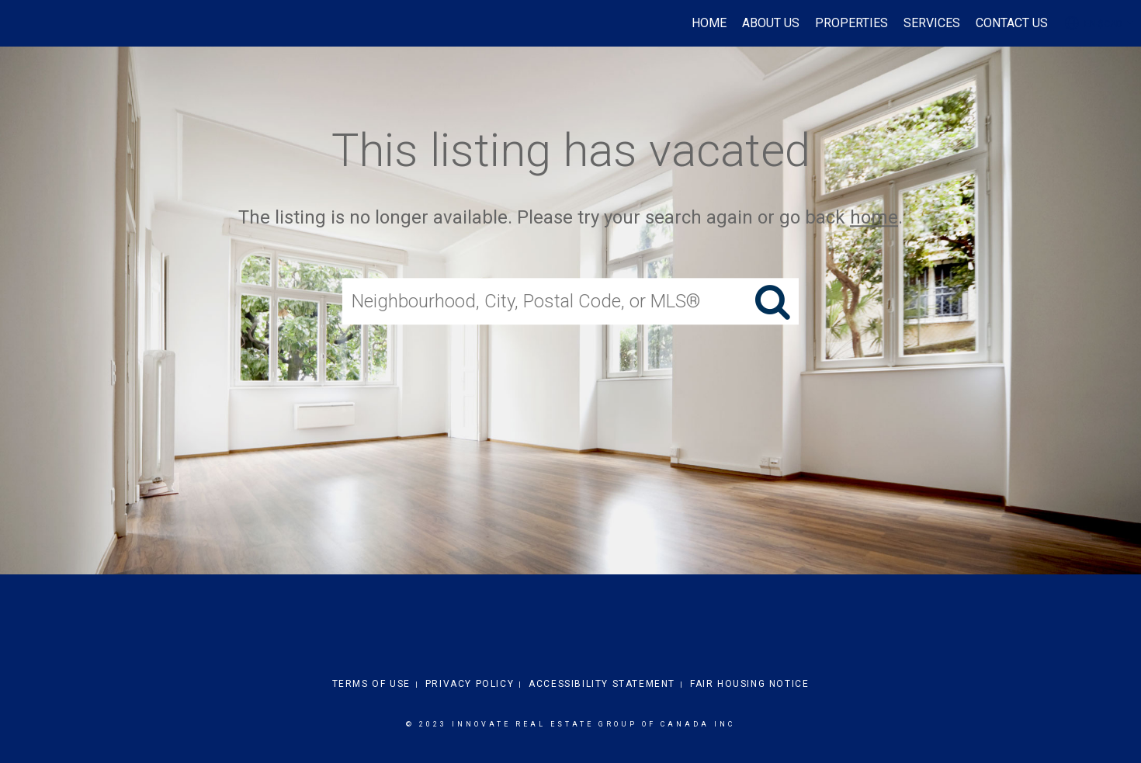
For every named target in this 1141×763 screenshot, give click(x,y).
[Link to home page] (20, 23)
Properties (851, 23)
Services (931, 23)
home (874, 217)
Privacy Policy (469, 683)
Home (709, 23)
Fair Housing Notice (749, 683)
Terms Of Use (371, 683)
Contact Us (1012, 23)
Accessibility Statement (602, 683)
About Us (770, 23)
